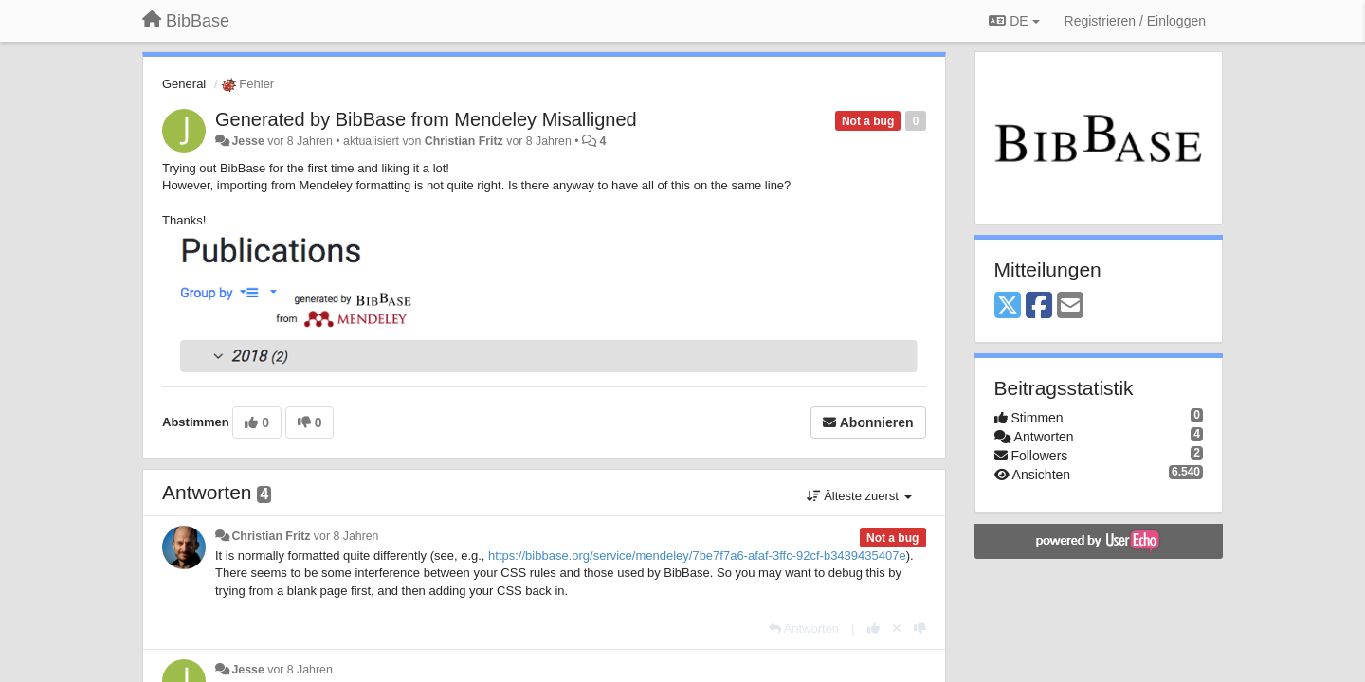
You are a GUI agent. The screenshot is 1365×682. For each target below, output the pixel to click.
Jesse (247, 141)
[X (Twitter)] (1007, 306)
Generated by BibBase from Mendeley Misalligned (426, 119)
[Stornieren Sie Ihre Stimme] (896, 628)
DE (1014, 20)
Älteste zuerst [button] (859, 496)
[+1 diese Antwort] (873, 628)
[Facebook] (1039, 306)
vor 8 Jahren (346, 536)
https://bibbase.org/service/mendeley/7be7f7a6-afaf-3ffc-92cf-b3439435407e (697, 555)
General (184, 84)
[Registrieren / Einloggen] (1135, 21)
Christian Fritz (464, 141)
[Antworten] (804, 628)
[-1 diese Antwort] (920, 628)
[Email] (1070, 306)
